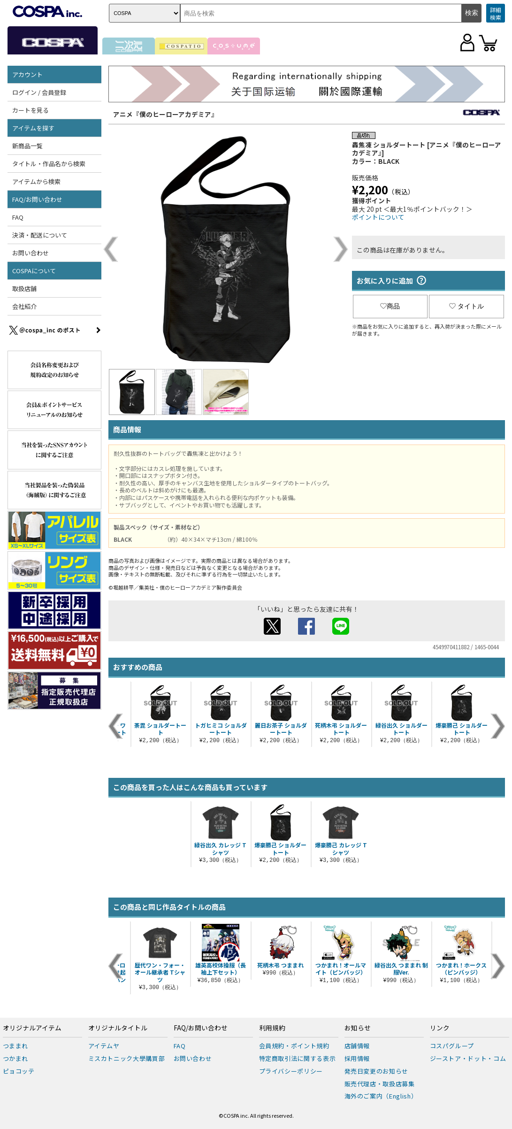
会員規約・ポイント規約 (294, 1045)
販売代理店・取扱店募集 (379, 1083)
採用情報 (357, 1058)
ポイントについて (378, 217)
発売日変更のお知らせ (376, 1071)
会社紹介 (24, 306)
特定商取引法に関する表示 (297, 1058)
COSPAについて (34, 270)
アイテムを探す (33, 127)
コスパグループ (452, 1045)
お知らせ (357, 1028)
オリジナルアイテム (32, 1028)
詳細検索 (495, 13)
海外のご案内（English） (381, 1095)
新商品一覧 (27, 145)
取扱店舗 (24, 288)
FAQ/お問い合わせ (37, 199)
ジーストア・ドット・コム (468, 1058)
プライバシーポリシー (291, 1071)
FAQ (17, 217)
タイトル (466, 306)
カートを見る (30, 110)
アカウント (27, 74)
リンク (440, 1028)
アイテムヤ (104, 1045)
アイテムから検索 (36, 181)
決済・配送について (39, 234)
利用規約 (272, 1028)
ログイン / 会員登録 (39, 92)
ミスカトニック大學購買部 (126, 1058)
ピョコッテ (19, 1071)
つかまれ (16, 1058)
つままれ (16, 1045)
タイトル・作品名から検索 (48, 163)
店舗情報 (357, 1045)
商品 (390, 306)
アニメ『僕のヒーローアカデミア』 (165, 114)
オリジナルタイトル (117, 1028)
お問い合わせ (30, 252)
